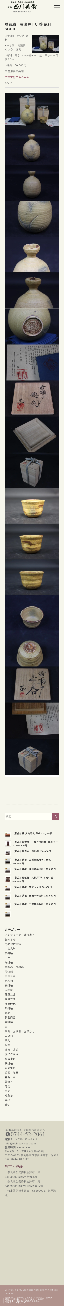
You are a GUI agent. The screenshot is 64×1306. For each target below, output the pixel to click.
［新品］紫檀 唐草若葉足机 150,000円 (34, 869)
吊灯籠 (9, 971)
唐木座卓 (10, 976)
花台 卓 (10, 1077)
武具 (7, 1040)
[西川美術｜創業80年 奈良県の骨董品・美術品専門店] (26, 7)
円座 (7, 957)
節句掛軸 (10, 1068)
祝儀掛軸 (10, 1058)
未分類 (9, 1035)
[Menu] (54, 7)
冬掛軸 (9, 962)
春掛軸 (9, 1022)
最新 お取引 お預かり (20, 1031)
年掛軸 (9, 1008)
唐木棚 (9, 980)
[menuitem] (54, 7)
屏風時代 (10, 1003)
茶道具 (9, 1081)
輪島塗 (9, 1095)
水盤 (7, 1045)
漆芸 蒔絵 (11, 1049)
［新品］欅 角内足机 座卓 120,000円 (32, 833)
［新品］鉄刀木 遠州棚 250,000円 (31, 851)
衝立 (7, 1090)
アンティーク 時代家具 (20, 934)
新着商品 (10, 1017)
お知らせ (10, 939)
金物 (7, 1100)
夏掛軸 (9, 985)
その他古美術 (13, 944)
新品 (7, 1012)
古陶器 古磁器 (14, 967)
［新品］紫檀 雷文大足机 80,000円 (32, 887)
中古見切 (10, 948)
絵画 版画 (11, 1072)
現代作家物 (11, 1054)
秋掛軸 (9, 1063)
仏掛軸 (9, 953)
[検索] (32, 816)
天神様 (9, 989)
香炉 (7, 1104)
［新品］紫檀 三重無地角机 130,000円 (34, 904)
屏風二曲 (10, 994)
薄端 (7, 1086)
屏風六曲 (10, 999)
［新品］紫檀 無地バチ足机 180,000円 (34, 895)
